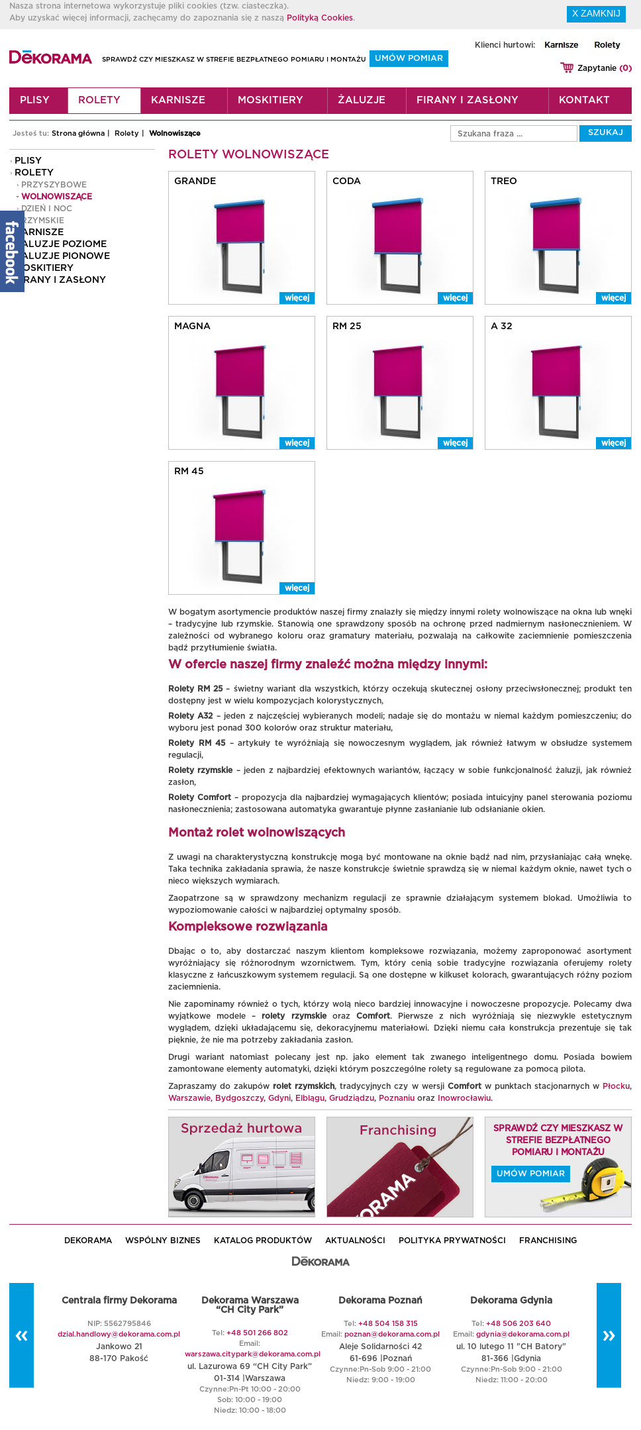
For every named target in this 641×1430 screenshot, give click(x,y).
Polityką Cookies (320, 18)
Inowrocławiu (464, 1098)
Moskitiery (270, 100)
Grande (195, 181)
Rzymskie (42, 221)
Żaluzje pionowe (62, 256)
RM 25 (347, 326)
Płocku (616, 1086)
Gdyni (279, 1098)
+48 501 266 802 (257, 1333)
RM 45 (189, 471)
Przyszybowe (54, 185)
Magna (192, 326)
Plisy (35, 100)
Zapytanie (604, 68)
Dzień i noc (46, 209)
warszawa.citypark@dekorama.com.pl (252, 1354)
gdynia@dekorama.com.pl (522, 1334)
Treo (504, 181)
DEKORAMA (88, 1241)
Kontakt (584, 100)
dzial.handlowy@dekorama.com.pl (119, 1334)
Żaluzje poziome (61, 244)
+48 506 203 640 (518, 1323)
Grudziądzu (351, 1098)
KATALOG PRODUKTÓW (263, 1241)
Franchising (548, 1241)
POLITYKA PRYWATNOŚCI (452, 1241)
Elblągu (309, 1098)
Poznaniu (397, 1098)
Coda (346, 181)
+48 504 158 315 (388, 1323)
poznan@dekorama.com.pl (392, 1334)
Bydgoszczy (239, 1098)
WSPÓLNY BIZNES (163, 1241)
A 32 (502, 326)
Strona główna (78, 133)
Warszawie (189, 1098)
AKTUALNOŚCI (355, 1241)
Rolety (99, 100)
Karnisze (178, 100)
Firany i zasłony (467, 100)
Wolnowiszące (175, 133)
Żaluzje (361, 100)
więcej (297, 298)
